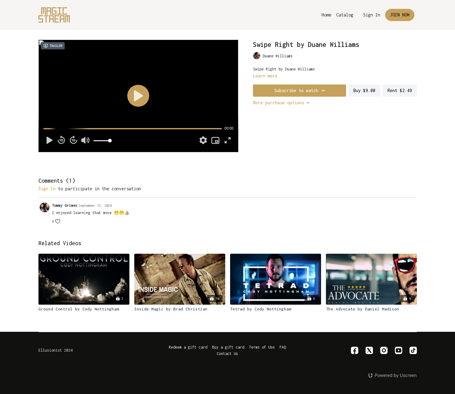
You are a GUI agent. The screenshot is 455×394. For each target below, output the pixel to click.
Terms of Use (262, 347)
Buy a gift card (228, 347)
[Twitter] (369, 350)
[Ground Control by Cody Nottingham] (83, 309)
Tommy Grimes (65, 205)
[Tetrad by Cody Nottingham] (275, 309)
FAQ (283, 347)
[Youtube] (398, 350)
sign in (47, 188)
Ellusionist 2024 (55, 350)
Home (326, 14)
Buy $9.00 (364, 90)
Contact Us (227, 353)
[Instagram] (384, 350)
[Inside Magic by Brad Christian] (179, 309)
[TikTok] (413, 350)
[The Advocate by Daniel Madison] (371, 309)
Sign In (371, 14)
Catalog (344, 14)
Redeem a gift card (188, 347)
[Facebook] (354, 350)
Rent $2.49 (400, 90)
